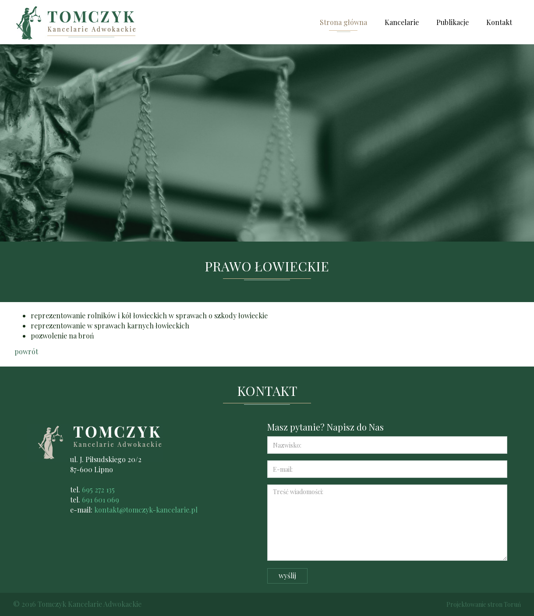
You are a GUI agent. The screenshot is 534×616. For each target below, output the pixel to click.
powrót (26, 351)
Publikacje (452, 22)
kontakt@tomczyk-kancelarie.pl (146, 509)
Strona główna (343, 22)
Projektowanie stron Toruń (483, 604)
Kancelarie (402, 22)
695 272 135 (98, 489)
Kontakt (499, 22)
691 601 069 (100, 499)
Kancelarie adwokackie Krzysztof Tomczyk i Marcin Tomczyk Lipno (78, 22)
